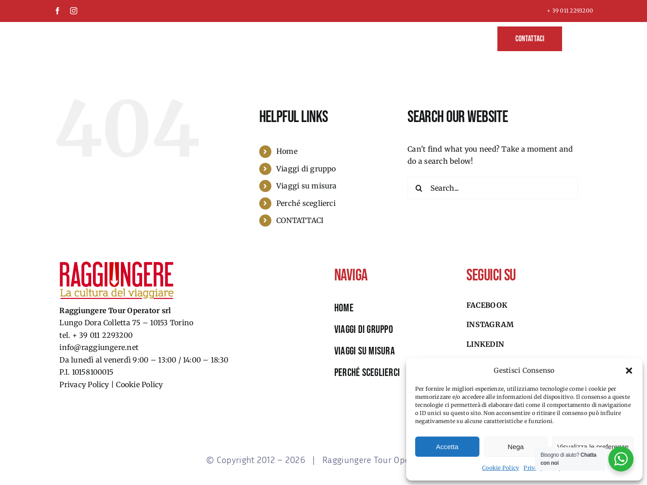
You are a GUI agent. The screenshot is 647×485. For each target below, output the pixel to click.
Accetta (447, 446)
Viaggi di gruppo (306, 168)
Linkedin (485, 344)
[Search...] (493, 188)
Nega (516, 446)
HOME (344, 308)
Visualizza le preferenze (593, 446)
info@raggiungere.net (98, 347)
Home (286, 151)
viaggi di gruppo (363, 329)
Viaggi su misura (306, 185)
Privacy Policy (84, 384)
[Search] (419, 188)
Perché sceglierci (306, 203)
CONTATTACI (300, 220)
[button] (629, 370)
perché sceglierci (367, 372)
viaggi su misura (364, 351)
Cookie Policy (500, 467)
